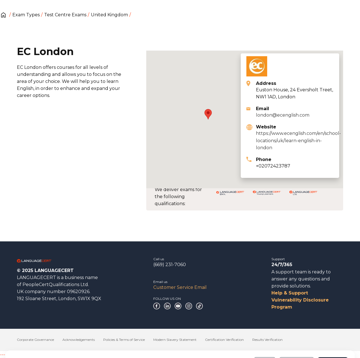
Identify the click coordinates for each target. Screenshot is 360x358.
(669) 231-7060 (169, 264)
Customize (296, 338)
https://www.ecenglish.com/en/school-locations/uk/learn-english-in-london (298, 140)
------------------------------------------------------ (45, 354)
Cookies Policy (151, 341)
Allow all (332, 338)
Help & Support (289, 293)
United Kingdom (109, 14)
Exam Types (26, 14)
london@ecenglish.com (282, 115)
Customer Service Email (180, 287)
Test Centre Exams (65, 14)
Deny (264, 338)
